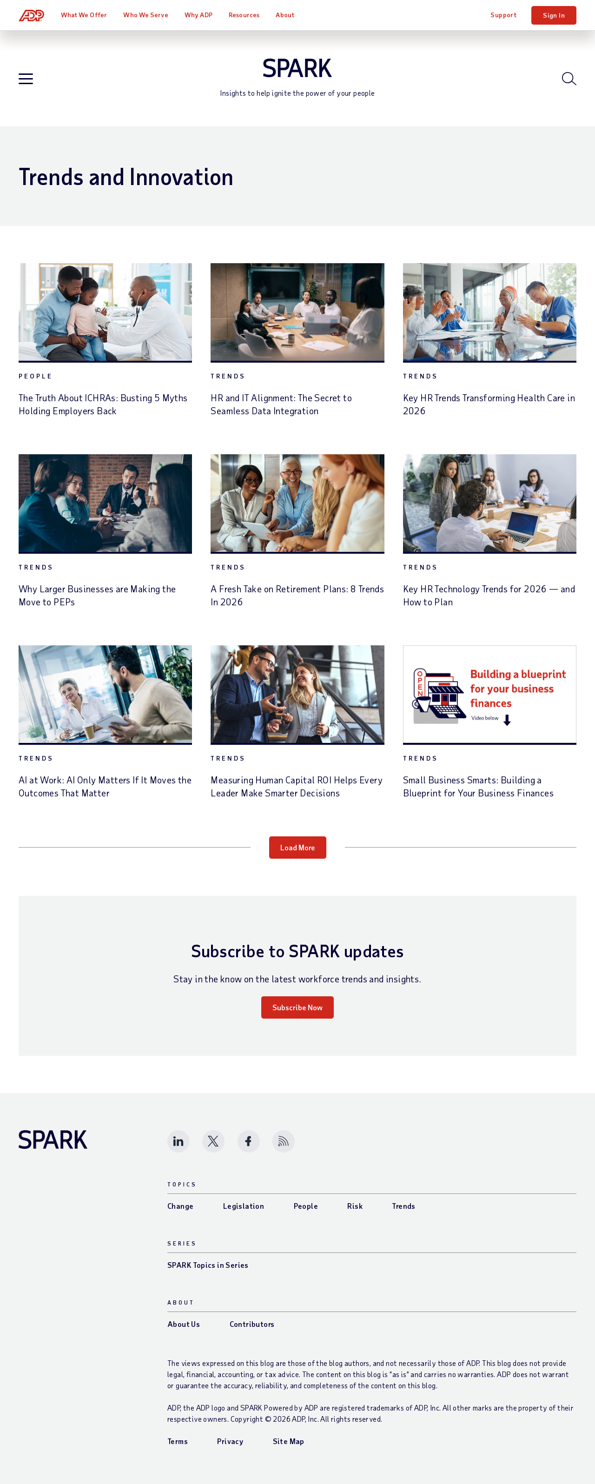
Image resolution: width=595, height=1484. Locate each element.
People (36, 376)
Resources (244, 15)
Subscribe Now (297, 1007)
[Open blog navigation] (26, 79)
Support (503, 15)
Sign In (554, 15)
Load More (297, 847)
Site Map (288, 1441)
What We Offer (84, 15)
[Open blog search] (569, 78)
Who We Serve (145, 15)
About (285, 15)
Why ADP (198, 15)
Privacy (230, 1441)
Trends (228, 376)
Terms (177, 1441)
